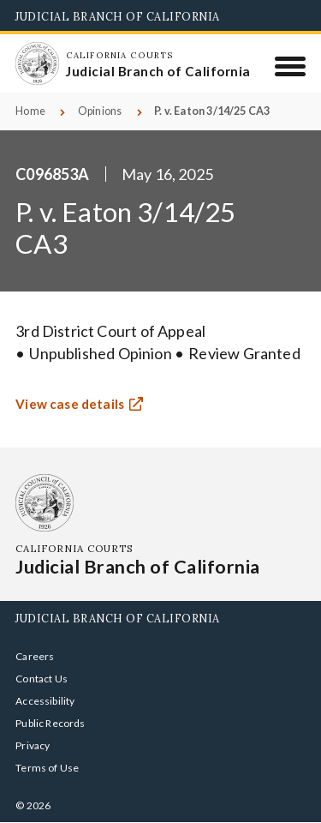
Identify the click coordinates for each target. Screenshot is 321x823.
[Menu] (290, 66)
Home (30, 111)
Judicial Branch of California (117, 16)
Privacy (32, 745)
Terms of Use (47, 767)
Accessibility (44, 700)
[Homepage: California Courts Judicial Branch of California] (36, 63)
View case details (69, 405)
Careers (34, 656)
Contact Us (41, 678)
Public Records (50, 723)
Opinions (100, 111)
